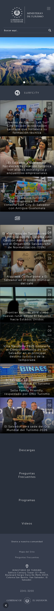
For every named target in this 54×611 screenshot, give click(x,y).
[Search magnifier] (49, 30)
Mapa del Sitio (27, 552)
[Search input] (25, 30)
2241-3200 (27, 591)
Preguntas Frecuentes (27, 557)
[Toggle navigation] (49, 8)
